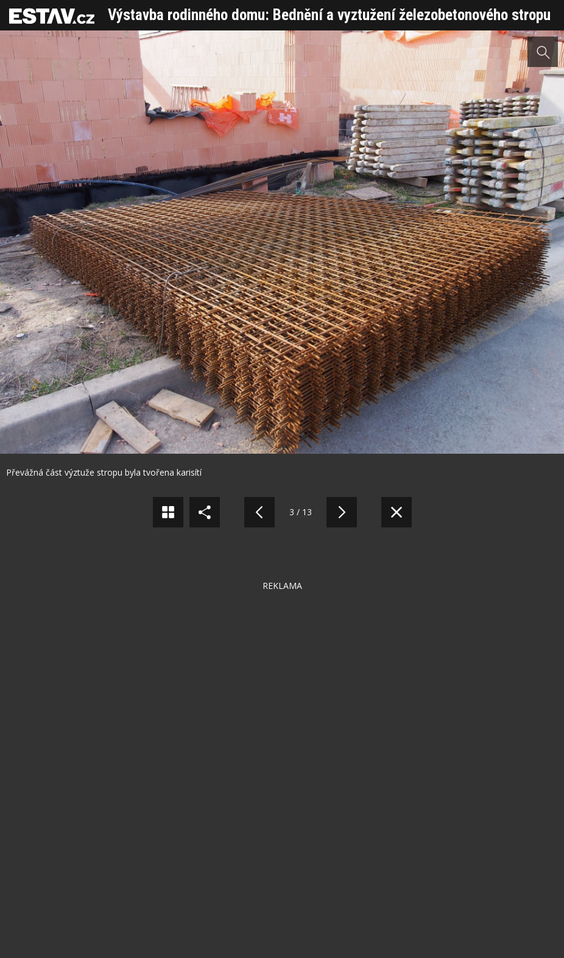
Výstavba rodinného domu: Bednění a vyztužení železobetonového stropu (329, 15)
